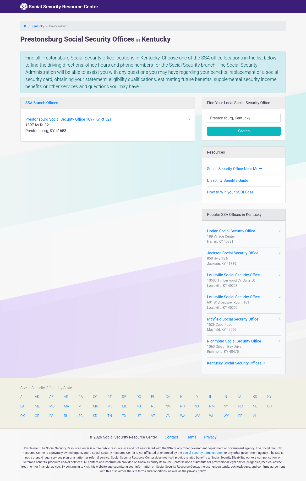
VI (254, 416)
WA (182, 416)
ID (196, 397)
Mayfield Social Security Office (244, 319)
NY (226, 406)
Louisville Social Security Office (244, 275)
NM (211, 406)
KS (255, 397)
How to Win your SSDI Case (230, 192)
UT (139, 416)
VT (153, 416)
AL (22, 397)
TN (110, 416)
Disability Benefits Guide (227, 180)
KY (269, 397)
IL (210, 397)
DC (139, 397)
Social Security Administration (203, 452)
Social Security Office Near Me (234, 168)
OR (37, 416)
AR (66, 397)
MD (51, 406)
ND (255, 406)
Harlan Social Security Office (244, 231)
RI (65, 416)
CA (80, 397)
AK (37, 397)
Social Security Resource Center (59, 6)
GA (168, 397)
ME (37, 406)
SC (80, 416)
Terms (191, 437)
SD (95, 416)
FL (153, 397)
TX (124, 416)
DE (124, 397)
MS (110, 406)
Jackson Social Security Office (244, 253)
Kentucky (38, 26)
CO (95, 397)
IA (239, 397)
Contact (171, 437)
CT (110, 397)
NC (240, 406)
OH (269, 406)
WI (211, 416)
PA (51, 416)
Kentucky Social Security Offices (236, 363)
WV (197, 416)
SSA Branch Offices (41, 103)
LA (22, 406)
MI (80, 406)
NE (153, 406)
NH (182, 406)
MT (139, 406)
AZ (51, 397)
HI (181, 397)
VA (168, 416)
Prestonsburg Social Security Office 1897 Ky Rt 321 (107, 119)
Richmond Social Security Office (244, 341)
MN (95, 406)
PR (240, 416)
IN (225, 397)
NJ (197, 406)
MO (124, 406)
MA (66, 406)
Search (244, 131)
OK (22, 416)
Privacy (210, 437)
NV (168, 406)
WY (226, 416)
